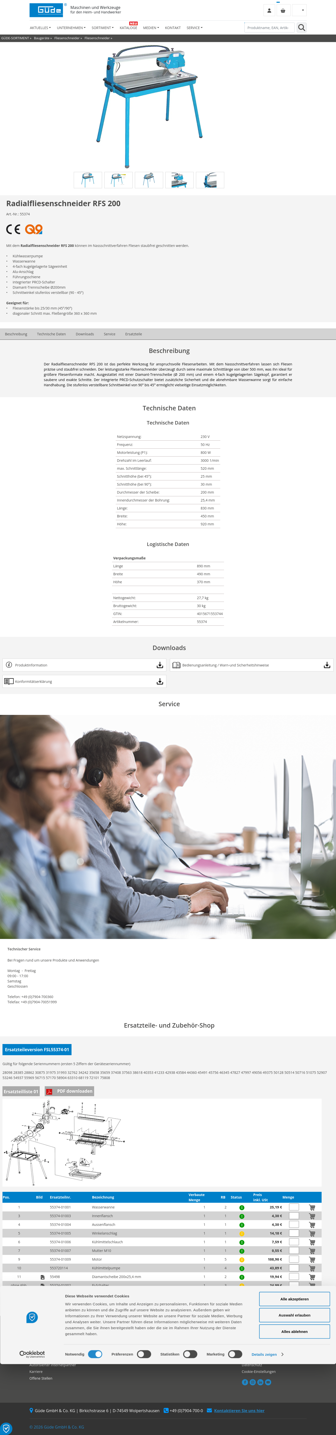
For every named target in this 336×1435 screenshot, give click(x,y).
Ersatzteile (133, 334)
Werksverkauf (41, 1344)
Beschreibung (16, 334)
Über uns (37, 1338)
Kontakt (173, 27)
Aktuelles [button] (39, 27)
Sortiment (179, 1331)
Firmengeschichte (44, 1331)
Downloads (85, 334)
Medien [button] (149, 27)
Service (109, 334)
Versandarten (253, 1344)
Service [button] (193, 27)
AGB (245, 1331)
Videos (176, 1344)
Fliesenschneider (67, 38)
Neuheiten (179, 1351)
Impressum (251, 1338)
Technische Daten (51, 334)
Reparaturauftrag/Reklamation (125, 1338)
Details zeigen (264, 1425)
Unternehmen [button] (70, 27)
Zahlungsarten (253, 1351)
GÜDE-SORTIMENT (15, 38)
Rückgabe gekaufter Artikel (122, 1351)
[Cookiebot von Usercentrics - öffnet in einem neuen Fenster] (32, 1425)
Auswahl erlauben (294, 1386)
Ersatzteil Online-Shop (118, 1331)
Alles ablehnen (294, 1402)
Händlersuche (41, 1351)
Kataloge (128, 27)
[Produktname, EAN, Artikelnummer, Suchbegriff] (269, 28)
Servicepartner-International (123, 1344)
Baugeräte (41, 38)
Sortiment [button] (101, 27)
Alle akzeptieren (294, 1370)
